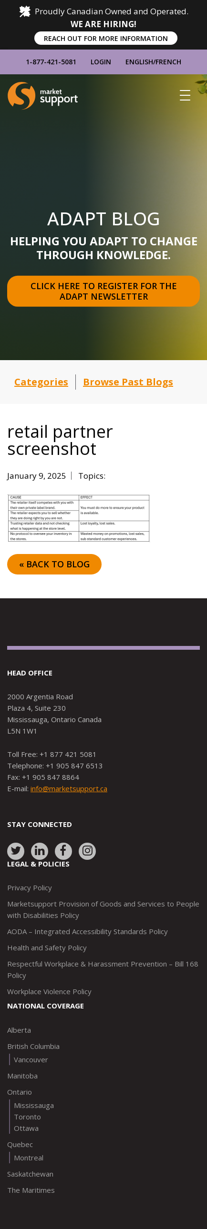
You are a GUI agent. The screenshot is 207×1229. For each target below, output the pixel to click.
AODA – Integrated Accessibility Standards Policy (87, 931)
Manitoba (22, 1075)
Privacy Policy (29, 887)
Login (101, 61)
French (168, 61)
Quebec (20, 1144)
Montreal (28, 1157)
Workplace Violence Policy (49, 991)
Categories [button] (41, 381)
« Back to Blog (54, 564)
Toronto (27, 1116)
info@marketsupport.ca (69, 788)
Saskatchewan (30, 1174)
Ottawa (26, 1128)
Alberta (19, 1030)
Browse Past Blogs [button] (128, 381)
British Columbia (33, 1046)
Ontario (19, 1092)
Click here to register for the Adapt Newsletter (105, 291)
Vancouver (31, 1059)
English (139, 61)
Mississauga (34, 1105)
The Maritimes (31, 1190)
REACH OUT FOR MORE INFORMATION (106, 38)
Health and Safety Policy (47, 947)
